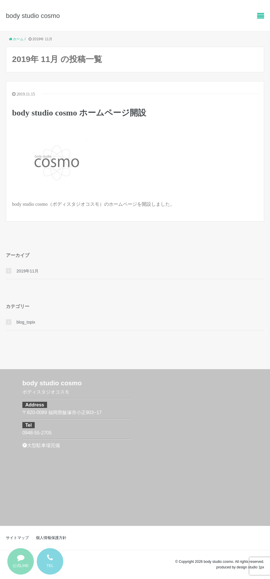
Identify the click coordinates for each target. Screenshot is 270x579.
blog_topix (25, 322)
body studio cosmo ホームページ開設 (79, 112)
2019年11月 (27, 271)
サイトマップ (17, 538)
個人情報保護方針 (51, 538)
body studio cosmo (33, 15)
